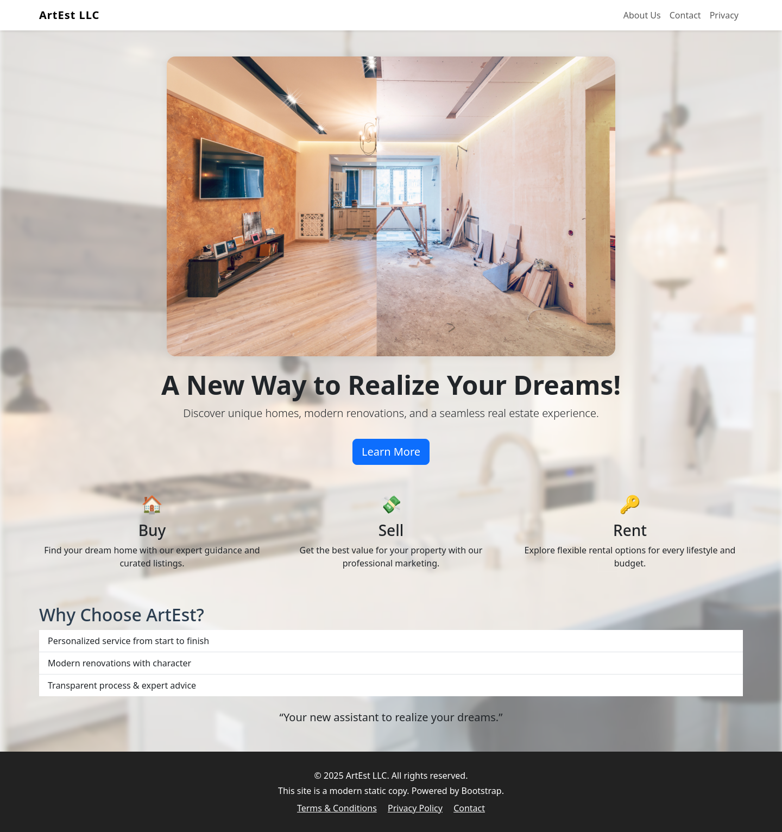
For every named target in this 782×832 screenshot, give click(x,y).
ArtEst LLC (69, 15)
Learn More (391, 451)
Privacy (724, 15)
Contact (685, 15)
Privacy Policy (415, 808)
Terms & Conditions (337, 808)
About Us (642, 15)
